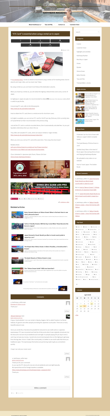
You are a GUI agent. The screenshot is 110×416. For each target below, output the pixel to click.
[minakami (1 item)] (95, 264)
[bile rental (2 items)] (79, 252)
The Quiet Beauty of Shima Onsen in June (87, 144)
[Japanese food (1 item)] (80, 269)
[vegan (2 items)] (79, 249)
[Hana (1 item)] (96, 277)
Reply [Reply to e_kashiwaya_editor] (67, 309)
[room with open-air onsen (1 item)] (83, 277)
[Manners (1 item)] (78, 279)
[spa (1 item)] (78, 262)
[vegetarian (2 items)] (89, 257)
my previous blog (17, 75)
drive (25, 194)
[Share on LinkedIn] (60, 41)
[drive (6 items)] (78, 234)
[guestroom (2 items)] (95, 252)
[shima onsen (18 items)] (95, 227)
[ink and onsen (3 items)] (82, 242)
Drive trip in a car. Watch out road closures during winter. (27, 145)
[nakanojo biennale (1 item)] (94, 279)
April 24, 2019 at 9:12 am (18, 358)
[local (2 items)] (97, 257)
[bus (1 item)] (97, 262)
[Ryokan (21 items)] (86, 227)
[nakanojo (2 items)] (95, 249)
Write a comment (40, 386)
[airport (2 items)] (89, 247)
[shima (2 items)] (97, 259)
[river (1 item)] (85, 279)
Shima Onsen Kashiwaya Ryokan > (21, 153)
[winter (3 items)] (94, 242)
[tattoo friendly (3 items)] (94, 244)
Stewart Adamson (16, 314)
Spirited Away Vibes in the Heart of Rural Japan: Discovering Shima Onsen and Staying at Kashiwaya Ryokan (88, 151)
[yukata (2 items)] (87, 252)
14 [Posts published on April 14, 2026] (81, 306)
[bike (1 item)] (88, 272)
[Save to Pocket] (40, 41)
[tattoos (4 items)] (88, 237)
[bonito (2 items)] (95, 254)
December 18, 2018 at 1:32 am (18, 302)
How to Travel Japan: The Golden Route (87, 165)
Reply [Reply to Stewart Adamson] (67, 351)
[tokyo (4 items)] (96, 234)
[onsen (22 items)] (78, 227)
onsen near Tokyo (33, 194)
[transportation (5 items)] (87, 234)
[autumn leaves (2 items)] (80, 259)
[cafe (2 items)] (96, 247)
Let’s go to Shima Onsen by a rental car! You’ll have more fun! (29, 143)
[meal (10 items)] (79, 232)
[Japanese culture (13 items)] (93, 229)
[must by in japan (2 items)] (82, 254)
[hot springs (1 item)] (95, 272)
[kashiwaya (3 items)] (80, 247)
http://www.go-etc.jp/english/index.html (23, 104)
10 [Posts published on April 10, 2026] (91, 304)
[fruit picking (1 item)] (79, 272)
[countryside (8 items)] (88, 232)
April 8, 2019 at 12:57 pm (16, 316)
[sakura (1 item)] (91, 262)
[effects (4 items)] (96, 237)
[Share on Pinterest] (50, 41)
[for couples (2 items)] (79, 257)
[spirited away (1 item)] (89, 269)
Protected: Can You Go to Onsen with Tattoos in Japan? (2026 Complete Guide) (88, 136)
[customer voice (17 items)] (81, 229)
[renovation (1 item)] (80, 274)
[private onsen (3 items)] (81, 244)
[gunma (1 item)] (80, 267)
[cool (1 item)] (97, 269)
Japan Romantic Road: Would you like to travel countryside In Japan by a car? (87, 181)
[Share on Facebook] (30, 41)
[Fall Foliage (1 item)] (86, 264)
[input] (87, 32)
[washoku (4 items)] (80, 239)
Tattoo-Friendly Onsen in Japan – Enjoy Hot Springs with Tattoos (87, 204)
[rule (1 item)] (96, 274)
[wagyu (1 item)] (89, 274)
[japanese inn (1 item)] (93, 267)
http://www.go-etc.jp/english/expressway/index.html (26, 131)
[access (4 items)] (79, 237)
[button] (98, 32)
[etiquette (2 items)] (89, 259)
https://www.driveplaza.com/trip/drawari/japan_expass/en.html (31, 368)
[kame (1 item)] (84, 262)
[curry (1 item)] (78, 264)
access (21, 194)
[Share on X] (20, 41)
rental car (40, 194)
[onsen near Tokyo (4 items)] (93, 239)
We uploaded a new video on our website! (87, 159)
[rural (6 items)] (96, 232)
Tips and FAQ (14, 194)
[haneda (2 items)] (87, 249)
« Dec (76, 315)
